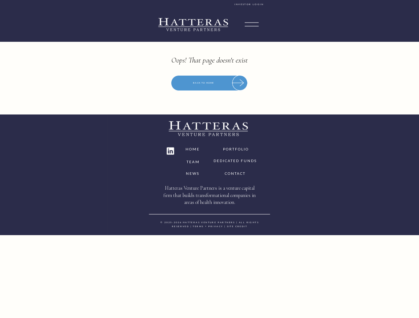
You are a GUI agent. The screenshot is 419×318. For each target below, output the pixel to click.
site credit (319, 305)
